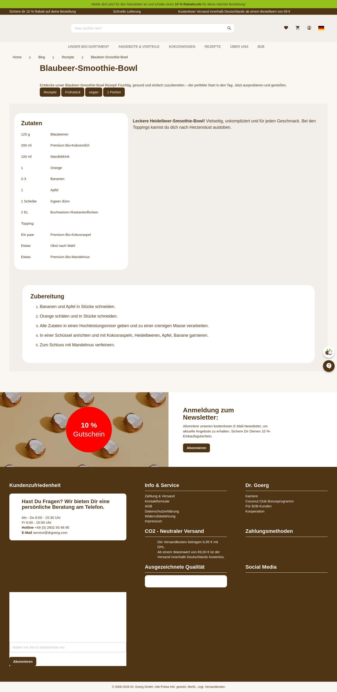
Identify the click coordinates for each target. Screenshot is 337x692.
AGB (148, 506)
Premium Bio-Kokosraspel (70, 235)
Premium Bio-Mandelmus (70, 257)
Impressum (153, 521)
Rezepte (68, 57)
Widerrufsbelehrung (160, 516)
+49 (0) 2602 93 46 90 (45, 527)
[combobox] (152, 28)
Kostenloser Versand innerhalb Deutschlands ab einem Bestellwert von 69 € (234, 11)
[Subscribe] (22, 661)
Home (17, 57)
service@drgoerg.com (44, 533)
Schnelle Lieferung (127, 11)
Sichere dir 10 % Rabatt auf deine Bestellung (42, 11)
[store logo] (26, 32)
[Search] (229, 28)
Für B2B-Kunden (258, 506)
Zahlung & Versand (160, 496)
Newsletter (135, 4)
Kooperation (254, 511)
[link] (310, 28)
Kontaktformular (157, 501)
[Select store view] (321, 28)
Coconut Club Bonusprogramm (269, 501)
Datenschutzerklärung (162, 511)
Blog (41, 57)
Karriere (251, 496)
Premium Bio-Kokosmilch (70, 145)
